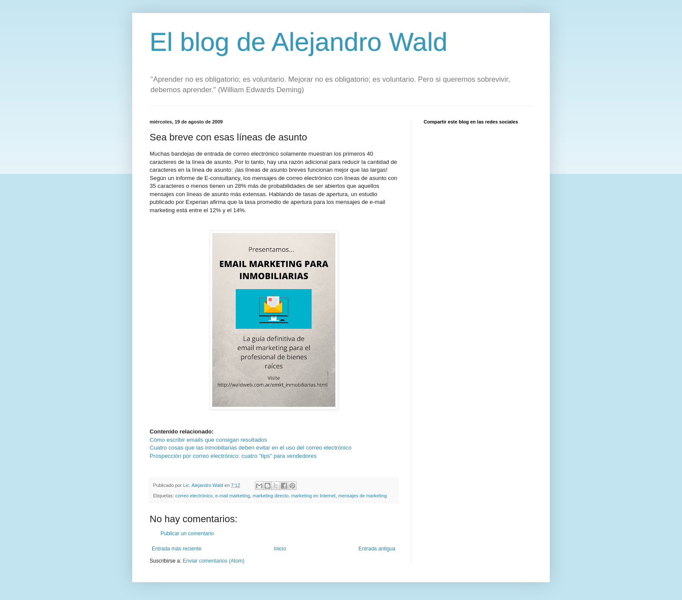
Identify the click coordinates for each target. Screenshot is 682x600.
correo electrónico (194, 495)
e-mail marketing (232, 495)
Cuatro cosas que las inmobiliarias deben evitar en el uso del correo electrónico (250, 447)
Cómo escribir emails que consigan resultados (208, 440)
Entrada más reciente (176, 549)
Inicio (280, 549)
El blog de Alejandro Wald (299, 42)
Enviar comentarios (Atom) (213, 561)
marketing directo (271, 495)
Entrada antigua (376, 549)
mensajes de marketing (362, 495)
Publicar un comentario (187, 533)
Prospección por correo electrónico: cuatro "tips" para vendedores (233, 456)
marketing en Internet (313, 495)
